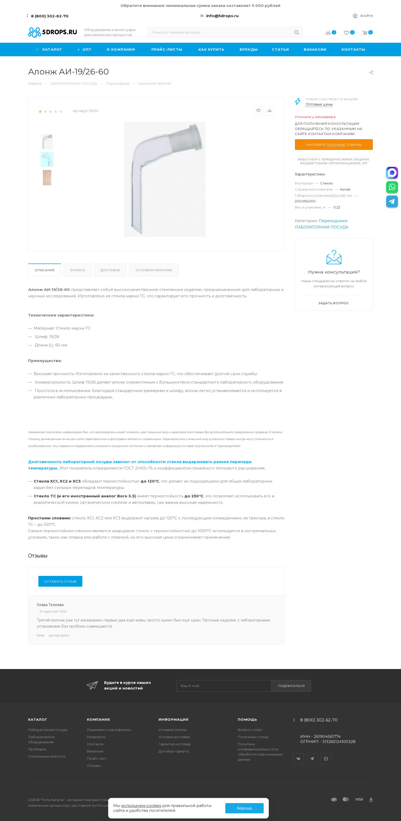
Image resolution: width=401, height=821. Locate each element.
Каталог (37, 719)
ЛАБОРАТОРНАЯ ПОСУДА (321, 227)
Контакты (95, 744)
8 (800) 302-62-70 (50, 16)
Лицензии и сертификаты (109, 730)
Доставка (110, 270)
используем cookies (141, 805)
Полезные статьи (253, 737)
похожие (336, 145)
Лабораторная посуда (47, 730)
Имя (40, 635)
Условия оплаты (173, 730)
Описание (45, 270)
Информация (173, 719)
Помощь (247, 719)
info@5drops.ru (222, 15)
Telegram (312, 754)
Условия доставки (174, 737)
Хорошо (244, 808)
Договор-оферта (174, 751)
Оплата (77, 270)
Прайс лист (97, 758)
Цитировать (59, 635)
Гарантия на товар (175, 744)
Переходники (333, 220)
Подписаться (291, 686)
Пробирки (37, 749)
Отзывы (94, 765)
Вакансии (95, 751)
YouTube (326, 754)
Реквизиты (96, 737)
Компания (98, 719)
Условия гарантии (154, 270)
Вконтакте (298, 754)
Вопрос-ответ (250, 730)
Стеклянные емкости (46, 756)
